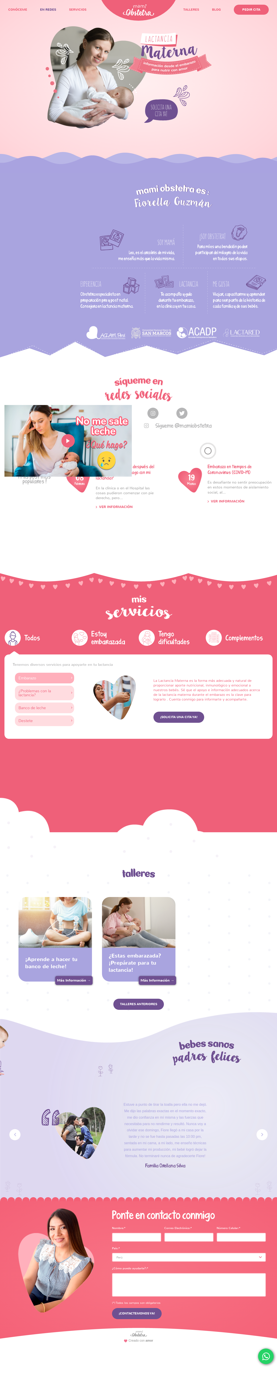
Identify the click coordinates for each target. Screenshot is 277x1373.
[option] (106, 333)
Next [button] (262, 1134)
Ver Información (116, 507)
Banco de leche (32, 708)
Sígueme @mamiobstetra (183, 425)
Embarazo (27, 678)
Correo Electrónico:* (178, 1228)
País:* (116, 1248)
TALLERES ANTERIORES (138, 1004)
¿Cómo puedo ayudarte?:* (130, 1268)
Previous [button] (14, 1134)
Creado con (138, 1340)
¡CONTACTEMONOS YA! (137, 1313)
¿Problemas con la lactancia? (34, 693)
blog (216, 10)
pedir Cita (251, 10)
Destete (25, 720)
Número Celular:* (228, 1228)
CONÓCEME (17, 10)
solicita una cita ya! (161, 112)
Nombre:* (119, 1228)
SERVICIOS (77, 10)
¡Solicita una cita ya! (179, 717)
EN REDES (48, 10)
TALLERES (191, 10)
